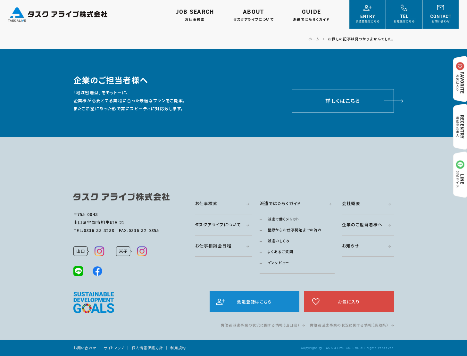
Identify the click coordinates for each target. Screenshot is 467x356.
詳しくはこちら (342, 100)
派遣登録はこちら (254, 302)
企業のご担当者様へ (362, 224)
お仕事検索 (206, 203)
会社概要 (351, 203)
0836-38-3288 (99, 230)
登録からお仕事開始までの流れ (295, 229)
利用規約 (178, 347)
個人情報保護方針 (147, 347)
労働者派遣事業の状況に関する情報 (260, 324)
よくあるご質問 (280, 251)
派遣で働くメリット (283, 218)
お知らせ (350, 246)
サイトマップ (114, 347)
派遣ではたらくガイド (280, 203)
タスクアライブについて (218, 224)
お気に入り (349, 302)
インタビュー (278, 262)
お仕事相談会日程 (213, 246)
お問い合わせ (85, 347)
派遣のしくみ (279, 240)
